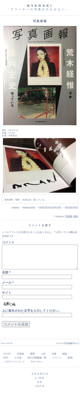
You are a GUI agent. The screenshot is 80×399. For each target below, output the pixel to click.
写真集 (68, 216)
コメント (8, 242)
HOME (7, 358)
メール (8, 287)
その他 (17, 362)
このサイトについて (14, 366)
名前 (6, 277)
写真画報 (40, 21)
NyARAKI (40, 6)
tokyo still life (7, 348)
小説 (43, 358)
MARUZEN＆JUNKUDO (50, 207)
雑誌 (75, 216)
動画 (70, 362)
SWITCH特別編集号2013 (67, 348)
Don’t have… (37, 366)
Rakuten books (29, 207)
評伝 (6, 362)
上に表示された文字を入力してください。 (32, 315)
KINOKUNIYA (71, 207)
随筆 (32, 358)
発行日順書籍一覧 (36, 362)
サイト (6, 297)
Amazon (15, 207)
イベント (57, 362)
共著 (54, 358)
